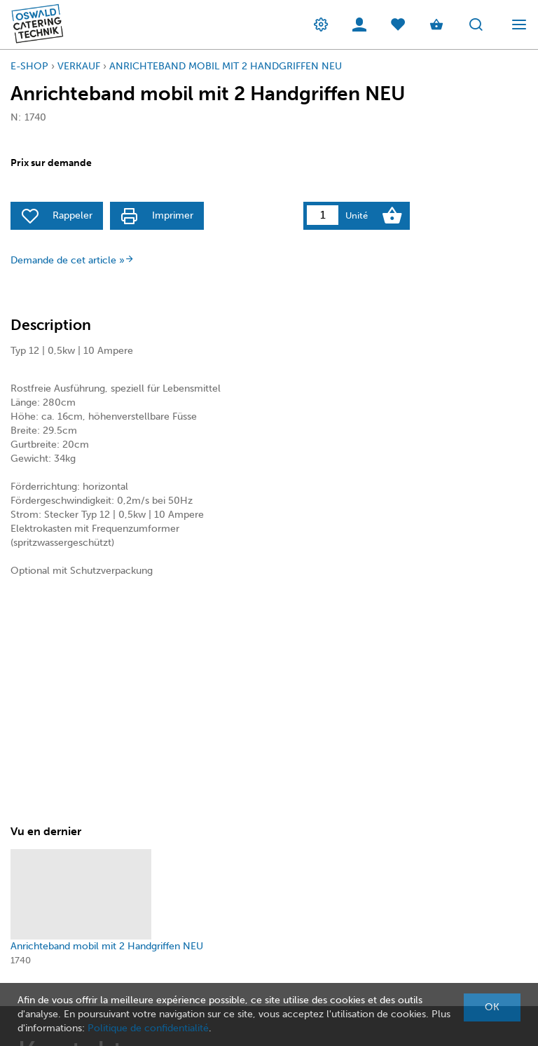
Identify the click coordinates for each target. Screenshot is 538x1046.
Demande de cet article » (72, 260)
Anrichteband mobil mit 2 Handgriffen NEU (225, 66)
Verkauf (78, 66)
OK (492, 1007)
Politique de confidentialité (148, 1028)
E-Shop (29, 66)
